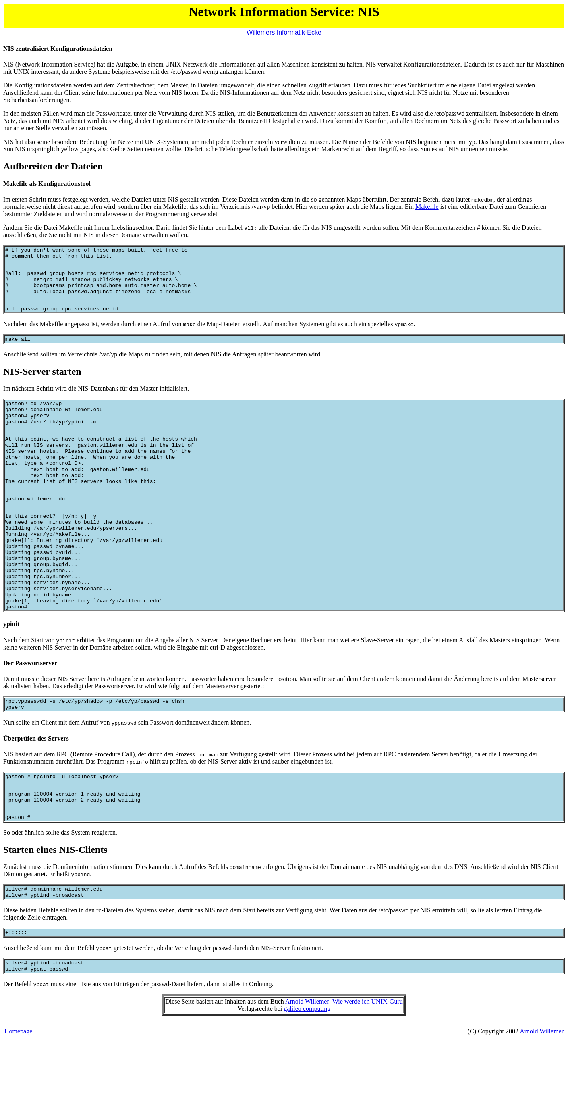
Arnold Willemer (542, 1097)
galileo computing (307, 1075)
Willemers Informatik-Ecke (284, 32)
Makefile (427, 206)
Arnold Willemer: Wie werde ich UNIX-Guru (344, 1067)
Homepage (18, 1097)
